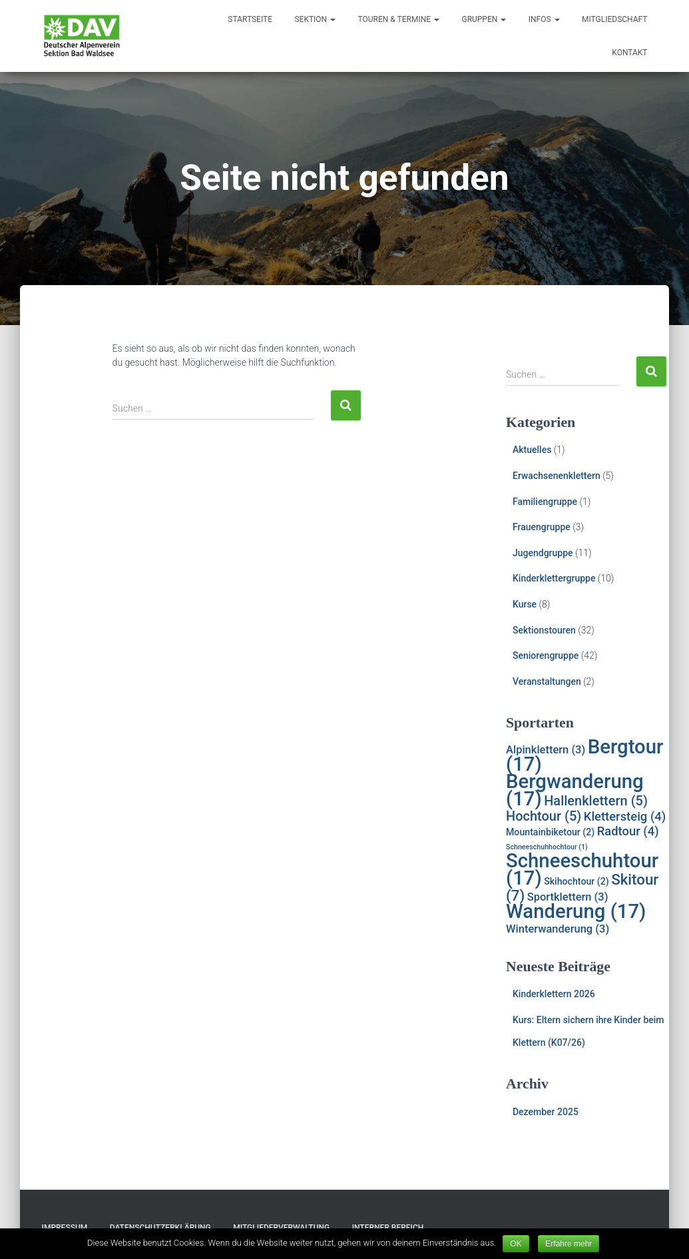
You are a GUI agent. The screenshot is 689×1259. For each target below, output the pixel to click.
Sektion (315, 19)
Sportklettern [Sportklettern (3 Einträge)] (567, 897)
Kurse (525, 604)
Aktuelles (532, 449)
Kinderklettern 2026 (554, 994)
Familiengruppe (545, 501)
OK (515, 1243)
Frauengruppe (542, 527)
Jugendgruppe (543, 553)
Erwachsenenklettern (556, 475)
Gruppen (483, 19)
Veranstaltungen (547, 681)
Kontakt (629, 52)
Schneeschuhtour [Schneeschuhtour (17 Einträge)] (582, 869)
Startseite (250, 19)
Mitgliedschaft (615, 19)
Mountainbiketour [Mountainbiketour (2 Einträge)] (550, 832)
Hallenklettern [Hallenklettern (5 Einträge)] (596, 801)
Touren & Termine (398, 19)
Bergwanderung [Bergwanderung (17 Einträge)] (575, 790)
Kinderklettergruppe (554, 578)
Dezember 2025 (545, 1111)
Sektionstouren (544, 630)
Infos (544, 19)
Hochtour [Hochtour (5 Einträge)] (543, 816)
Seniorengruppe (545, 655)
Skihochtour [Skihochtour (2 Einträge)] (576, 881)
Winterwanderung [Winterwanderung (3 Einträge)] (557, 929)
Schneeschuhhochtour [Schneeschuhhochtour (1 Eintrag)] (547, 847)
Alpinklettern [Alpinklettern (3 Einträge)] (545, 749)
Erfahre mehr (568, 1243)
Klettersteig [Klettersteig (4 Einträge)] (625, 816)
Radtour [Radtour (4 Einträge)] (628, 831)
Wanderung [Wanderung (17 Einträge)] (576, 911)
